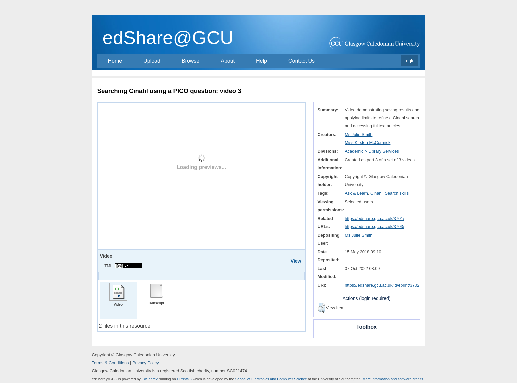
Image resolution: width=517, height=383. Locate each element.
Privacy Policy (145, 362)
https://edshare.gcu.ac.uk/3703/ (374, 226)
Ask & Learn (356, 193)
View (296, 261)
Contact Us (301, 61)
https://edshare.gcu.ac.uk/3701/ (374, 218)
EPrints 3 (184, 379)
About (228, 61)
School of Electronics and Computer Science (271, 379)
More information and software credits (393, 379)
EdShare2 (150, 379)
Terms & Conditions (110, 362)
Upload (151, 61)
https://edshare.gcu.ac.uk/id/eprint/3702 (382, 285)
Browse (190, 61)
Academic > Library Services (372, 151)
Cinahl (376, 193)
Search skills (397, 193)
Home (115, 61)
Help (261, 61)
